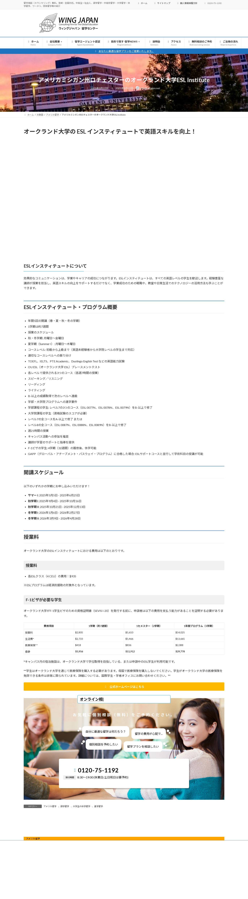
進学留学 (98, 806)
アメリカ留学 (50, 806)
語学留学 (64, 806)
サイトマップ (162, 3)
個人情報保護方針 (186, 3)
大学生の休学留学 (81, 806)
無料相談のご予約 (182, 884)
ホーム (142, 3)
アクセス (159, 884)
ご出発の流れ (208, 884)
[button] (124, 686)
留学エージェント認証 (79, 884)
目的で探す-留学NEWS (113, 884)
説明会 (141, 884)
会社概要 (51, 884)
